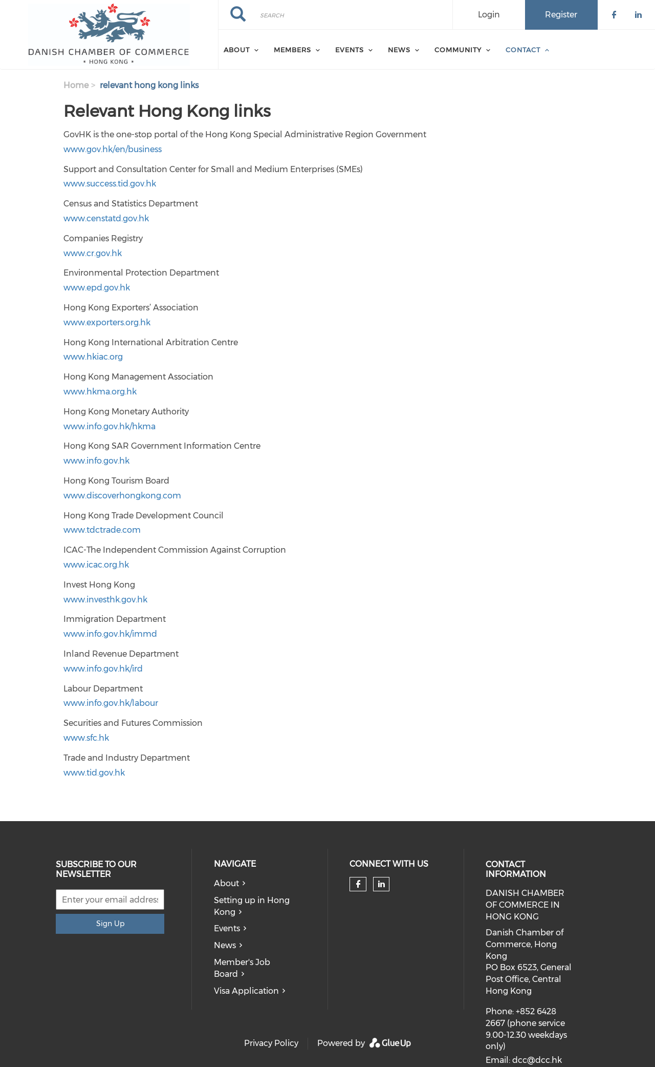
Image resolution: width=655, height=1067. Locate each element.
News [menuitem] (399, 50)
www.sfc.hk (86, 738)
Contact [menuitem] (523, 50)
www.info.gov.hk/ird (103, 669)
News (225, 945)
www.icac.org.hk (96, 565)
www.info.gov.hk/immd (110, 634)
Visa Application (246, 991)
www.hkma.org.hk (100, 391)
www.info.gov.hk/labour (110, 703)
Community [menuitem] (458, 50)
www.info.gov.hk (96, 461)
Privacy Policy (271, 1043)
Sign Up (110, 923)
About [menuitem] (237, 50)
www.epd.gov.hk (96, 287)
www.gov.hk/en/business (112, 149)
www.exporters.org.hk (106, 322)
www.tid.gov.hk (94, 773)
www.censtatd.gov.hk (106, 218)
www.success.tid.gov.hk (109, 184)
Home (76, 85)
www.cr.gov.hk (92, 253)
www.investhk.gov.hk (105, 599)
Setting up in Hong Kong (252, 906)
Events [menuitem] (349, 50)
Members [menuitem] (292, 50)
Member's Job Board (242, 968)
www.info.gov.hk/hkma (109, 426)
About (226, 883)
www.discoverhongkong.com (122, 495)
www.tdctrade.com (102, 530)
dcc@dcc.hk (537, 1060)
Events (227, 928)
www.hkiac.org (93, 357)
